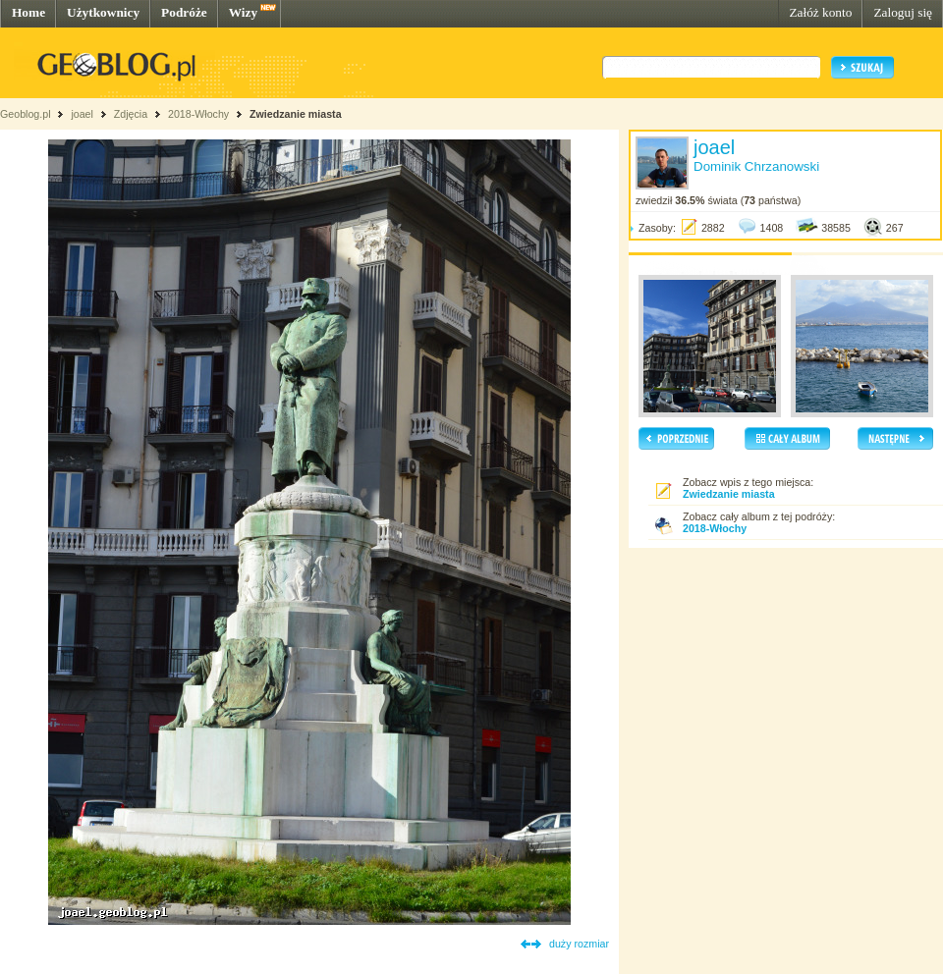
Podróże (184, 12)
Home (28, 12)
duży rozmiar (579, 943)
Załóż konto (820, 12)
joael (82, 114)
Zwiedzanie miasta (296, 114)
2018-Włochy (198, 114)
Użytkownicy (103, 12)
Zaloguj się (902, 12)
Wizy (243, 12)
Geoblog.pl (25, 114)
